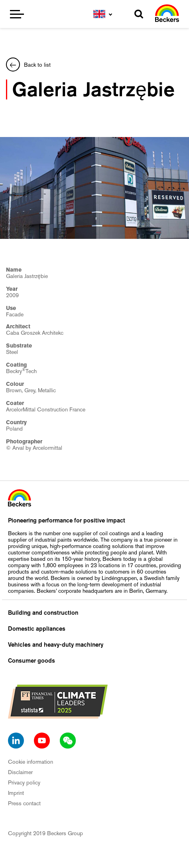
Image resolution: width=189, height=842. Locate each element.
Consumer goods (31, 661)
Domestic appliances (36, 629)
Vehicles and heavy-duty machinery (55, 645)
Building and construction (43, 613)
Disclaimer (20, 772)
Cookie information (30, 761)
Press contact (24, 803)
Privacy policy (24, 782)
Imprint (16, 792)
